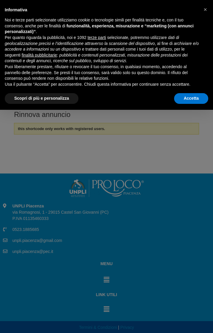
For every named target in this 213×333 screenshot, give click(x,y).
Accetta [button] (191, 321)
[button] (205, 232)
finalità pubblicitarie (39, 278)
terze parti (97, 260)
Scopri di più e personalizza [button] (41, 321)
